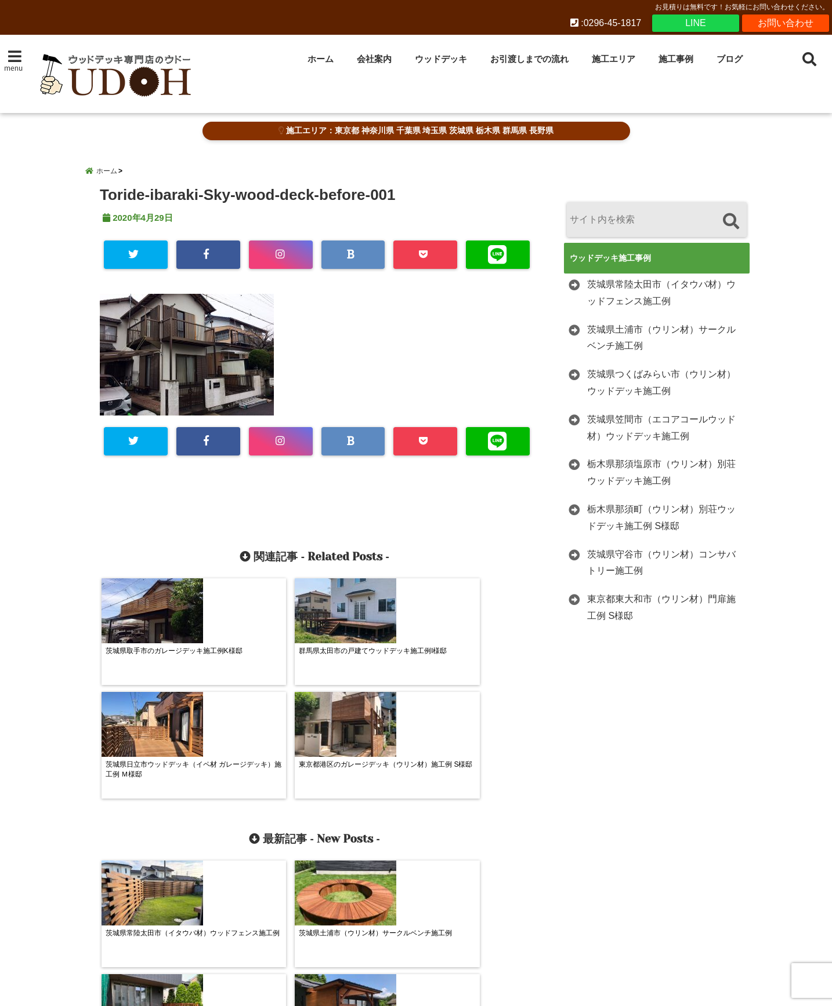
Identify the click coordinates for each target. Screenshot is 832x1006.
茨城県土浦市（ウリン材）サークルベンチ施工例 (661, 338)
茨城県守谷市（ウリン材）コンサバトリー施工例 (661, 562)
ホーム (321, 59)
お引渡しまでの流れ (529, 59)
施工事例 (676, 59)
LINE (695, 23)
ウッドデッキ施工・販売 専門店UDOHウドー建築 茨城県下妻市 (391, 990)
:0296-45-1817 (606, 23)
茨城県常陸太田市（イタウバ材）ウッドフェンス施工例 (661, 292)
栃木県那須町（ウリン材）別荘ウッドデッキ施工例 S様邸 (661, 517)
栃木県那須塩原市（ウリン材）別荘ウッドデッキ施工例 (661, 472)
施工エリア (613, 59)
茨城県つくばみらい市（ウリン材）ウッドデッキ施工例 (661, 382)
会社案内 (374, 59)
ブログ (730, 59)
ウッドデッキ (441, 59)
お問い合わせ (785, 23)
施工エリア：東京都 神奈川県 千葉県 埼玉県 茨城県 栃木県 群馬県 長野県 (415, 130)
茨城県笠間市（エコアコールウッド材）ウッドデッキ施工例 (661, 427)
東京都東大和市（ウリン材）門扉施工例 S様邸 (661, 607)
